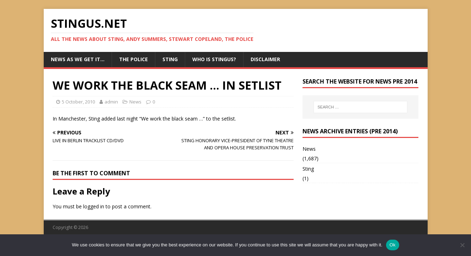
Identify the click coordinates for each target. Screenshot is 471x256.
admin (111, 101)
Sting (170, 59)
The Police (133, 59)
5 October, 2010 (78, 101)
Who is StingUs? (214, 59)
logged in (93, 206)
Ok (393, 244)
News (135, 101)
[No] (462, 245)
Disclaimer (265, 59)
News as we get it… (78, 59)
